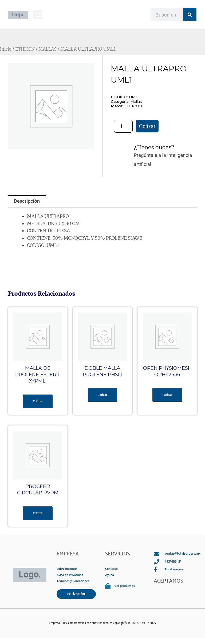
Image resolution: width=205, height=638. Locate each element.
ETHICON (26, 49)
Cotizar (147, 126)
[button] (37, 14)
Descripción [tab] (27, 201)
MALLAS (50, 49)
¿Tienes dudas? (154, 147)
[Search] (189, 14)
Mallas (136, 101)
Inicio (6, 49)
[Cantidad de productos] (123, 126)
